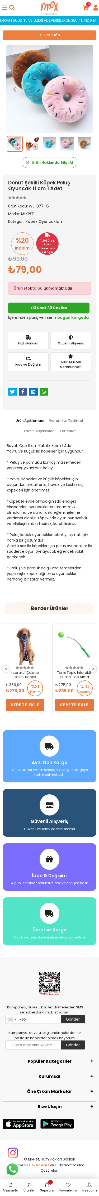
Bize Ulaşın (49, 1107)
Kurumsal (49, 1076)
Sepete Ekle (24, 705)
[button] (14, 89)
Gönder (73, 1019)
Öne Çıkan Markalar (49, 1091)
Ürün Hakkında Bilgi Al (49, 162)
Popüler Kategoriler (50, 1061)
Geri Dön (49, 35)
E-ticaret (40, 1165)
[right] (93, 669)
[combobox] (12, 1019)
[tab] (30, 420)
